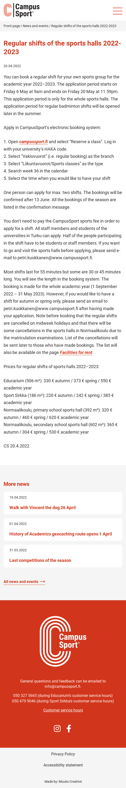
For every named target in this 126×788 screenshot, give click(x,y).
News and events (35, 26)
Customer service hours (63, 710)
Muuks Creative (70, 781)
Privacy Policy (63, 754)
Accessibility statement (63, 765)
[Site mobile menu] (117, 11)
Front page (12, 26)
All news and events (21, 581)
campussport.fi (33, 141)
